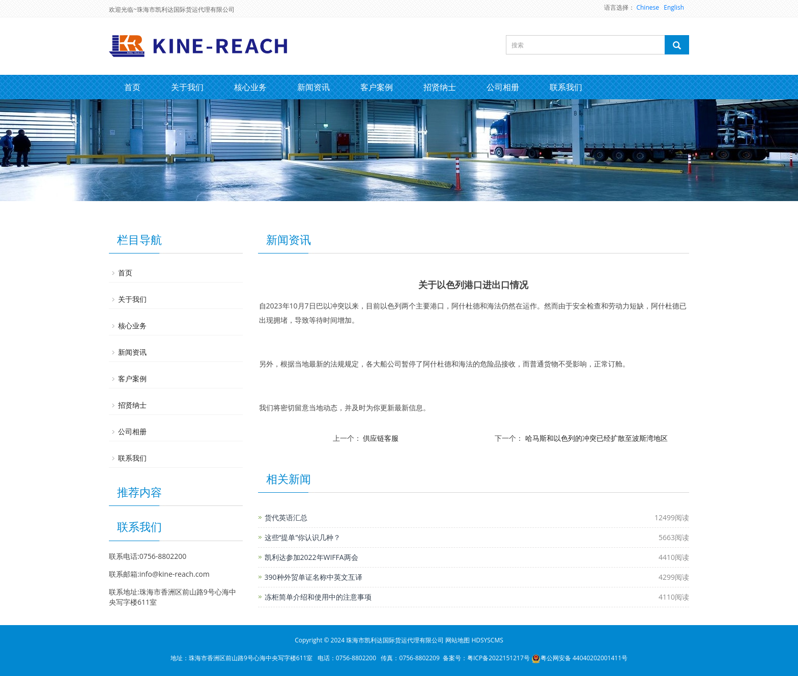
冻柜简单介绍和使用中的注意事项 (318, 597)
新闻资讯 (313, 87)
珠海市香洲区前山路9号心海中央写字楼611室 (250, 658)
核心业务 (250, 87)
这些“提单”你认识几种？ (303, 537)
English (674, 7)
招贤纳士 (439, 87)
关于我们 (187, 87)
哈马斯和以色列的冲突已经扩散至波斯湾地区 (596, 438)
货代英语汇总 (286, 517)
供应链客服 (380, 438)
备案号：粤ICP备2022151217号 (486, 658)
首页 (132, 87)
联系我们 (566, 87)
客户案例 (376, 87)
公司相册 (503, 87)
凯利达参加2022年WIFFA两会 (311, 557)
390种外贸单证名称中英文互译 (313, 577)
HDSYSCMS (487, 640)
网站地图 (457, 640)
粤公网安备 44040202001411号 (579, 658)
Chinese (647, 7)
